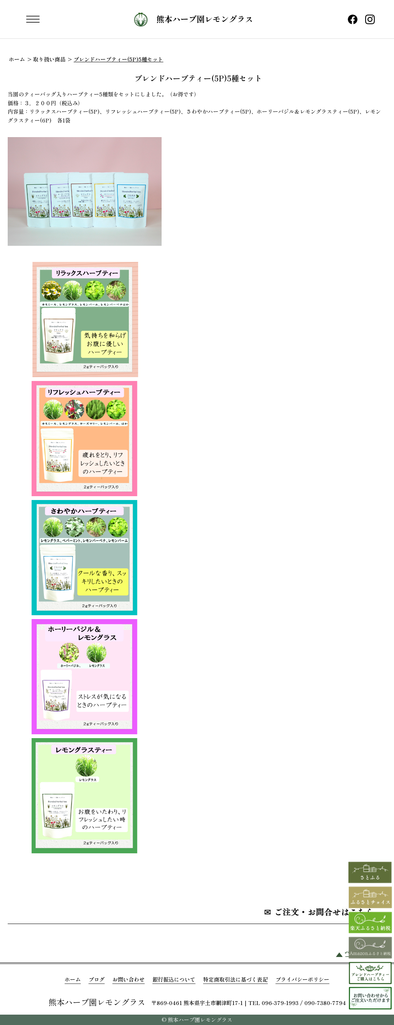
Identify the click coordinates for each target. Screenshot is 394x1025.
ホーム (17, 59)
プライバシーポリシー (302, 979)
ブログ (96, 979)
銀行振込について (173, 979)
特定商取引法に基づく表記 (235, 979)
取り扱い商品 (49, 59)
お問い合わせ (128, 979)
